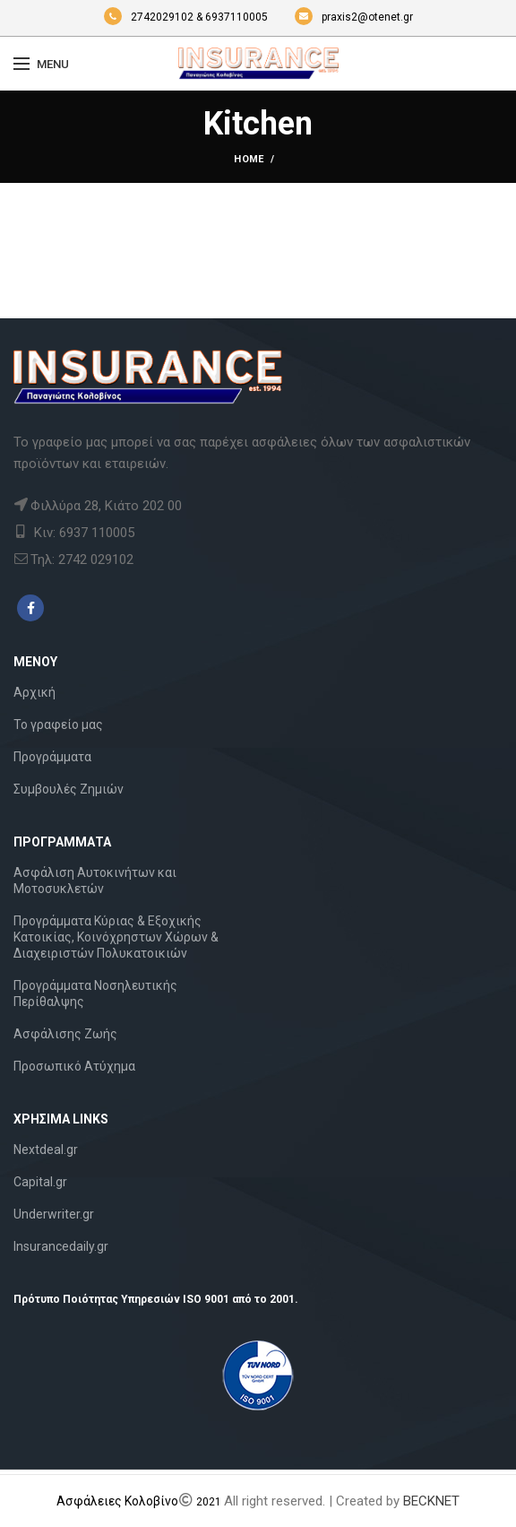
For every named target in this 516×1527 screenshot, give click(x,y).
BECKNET (431, 1501)
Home (248, 159)
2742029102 (150, 17)
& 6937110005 (233, 17)
